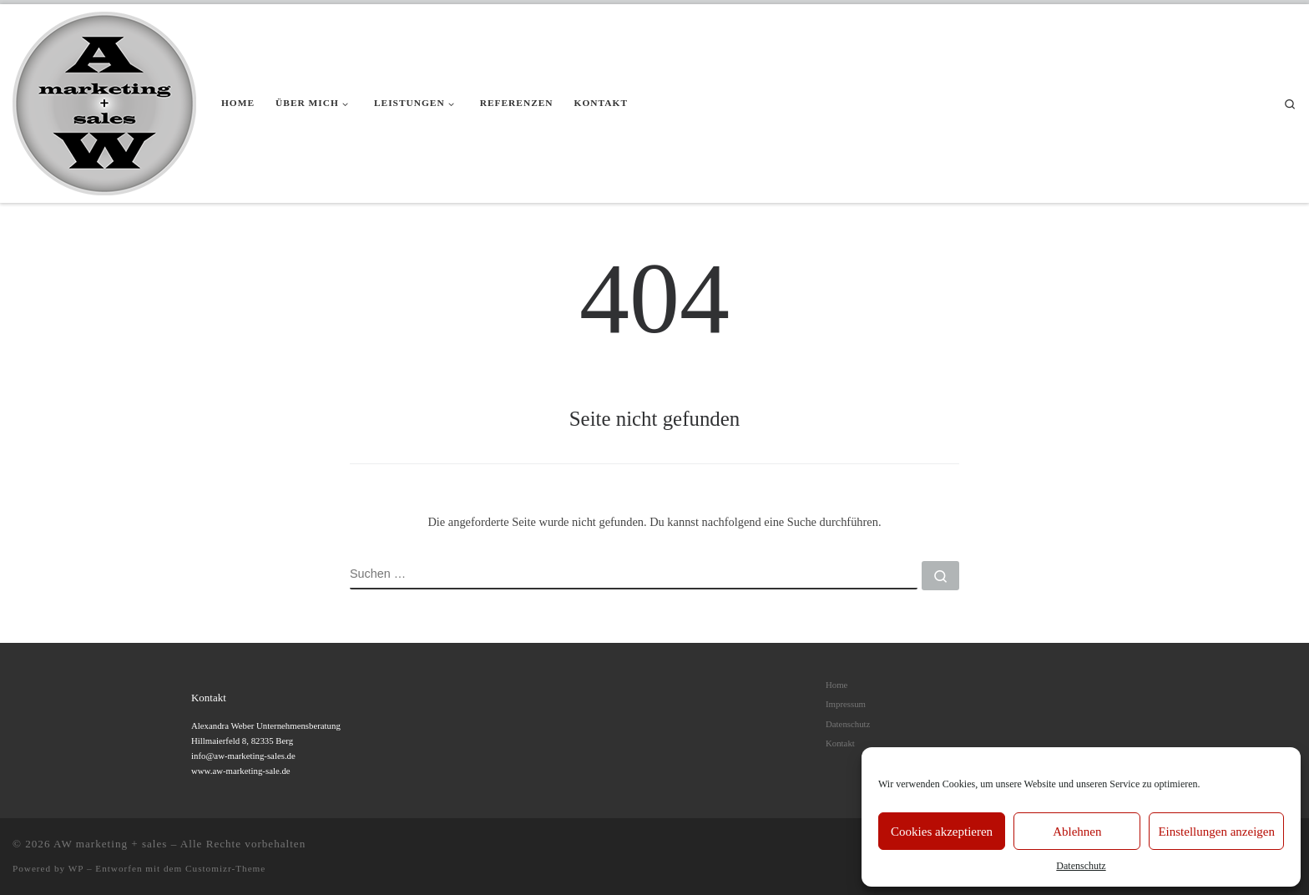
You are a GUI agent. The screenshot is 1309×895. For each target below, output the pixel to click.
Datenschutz (1080, 866)
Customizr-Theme (225, 868)
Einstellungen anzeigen (1216, 831)
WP (75, 868)
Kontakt (840, 743)
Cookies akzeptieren (942, 831)
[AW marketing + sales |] (104, 101)
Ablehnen (1077, 831)
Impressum (846, 704)
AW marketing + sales (110, 843)
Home (836, 685)
